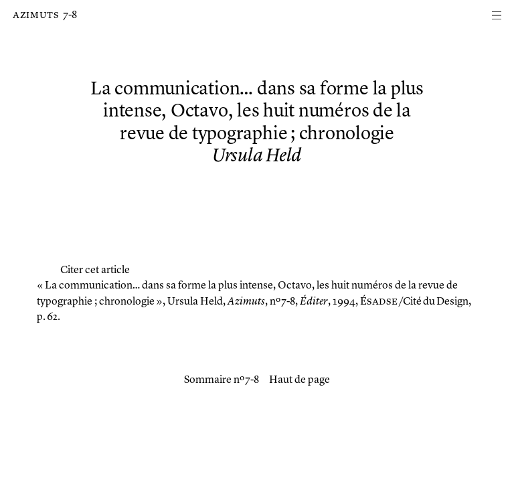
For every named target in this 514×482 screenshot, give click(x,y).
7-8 (70, 15)
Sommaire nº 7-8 (221, 380)
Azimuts (36, 15)
